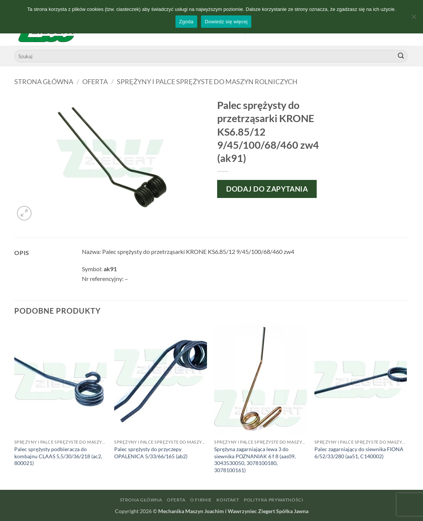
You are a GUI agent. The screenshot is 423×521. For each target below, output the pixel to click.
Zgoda (186, 21)
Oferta (95, 81)
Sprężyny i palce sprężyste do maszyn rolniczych (207, 81)
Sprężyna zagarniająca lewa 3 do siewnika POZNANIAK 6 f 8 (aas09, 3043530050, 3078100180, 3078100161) (255, 459)
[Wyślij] (400, 56)
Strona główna (43, 81)
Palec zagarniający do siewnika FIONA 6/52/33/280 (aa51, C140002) (358, 452)
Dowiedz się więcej (226, 21)
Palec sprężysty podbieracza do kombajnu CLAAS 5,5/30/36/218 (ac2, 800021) (58, 456)
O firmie (201, 500)
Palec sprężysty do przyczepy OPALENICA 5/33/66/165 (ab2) (150, 452)
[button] (24, 213)
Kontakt (227, 500)
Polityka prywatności (273, 500)
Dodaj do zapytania (267, 188)
